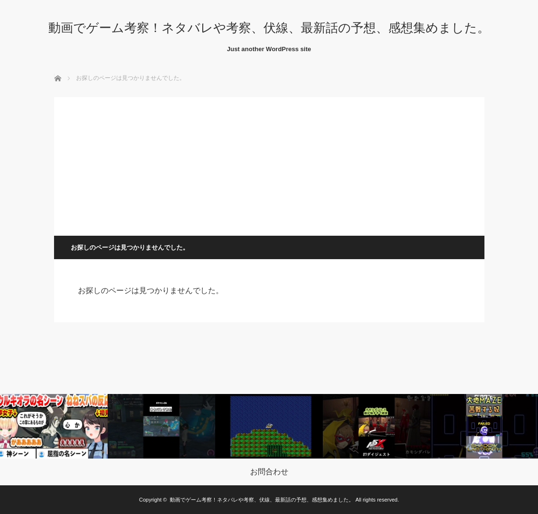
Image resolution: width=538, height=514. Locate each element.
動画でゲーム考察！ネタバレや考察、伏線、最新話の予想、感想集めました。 (269, 28)
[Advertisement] (269, 164)
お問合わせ (269, 472)
